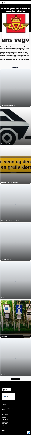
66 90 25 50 (4, 412)
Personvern (4, 430)
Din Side (3, 433)
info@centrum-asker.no (5, 414)
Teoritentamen (4, 431)
